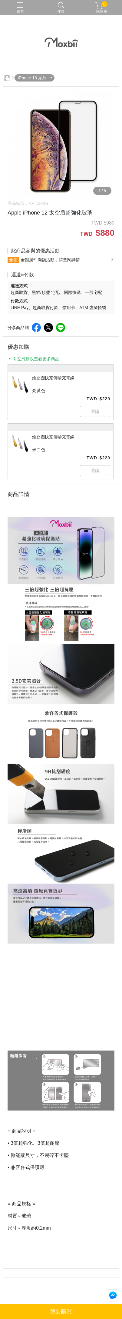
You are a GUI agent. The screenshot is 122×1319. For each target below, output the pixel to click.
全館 (13, 259)
